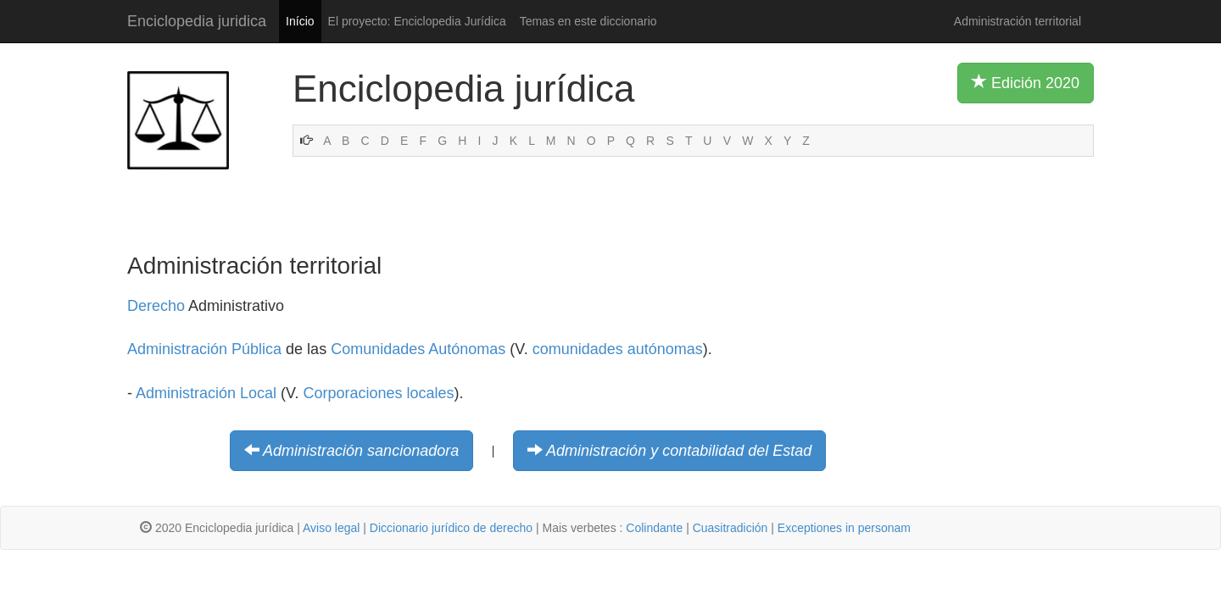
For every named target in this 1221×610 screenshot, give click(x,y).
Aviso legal (331, 528)
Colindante (654, 528)
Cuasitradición (730, 528)
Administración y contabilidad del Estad (678, 450)
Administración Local (206, 393)
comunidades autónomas (617, 349)
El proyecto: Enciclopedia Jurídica (417, 21)
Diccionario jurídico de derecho (451, 528)
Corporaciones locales (378, 393)
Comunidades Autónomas (418, 349)
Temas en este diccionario (588, 21)
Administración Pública (204, 349)
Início (300, 21)
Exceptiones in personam (844, 528)
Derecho (156, 305)
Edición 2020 (1025, 82)
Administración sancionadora (361, 450)
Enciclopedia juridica (196, 21)
